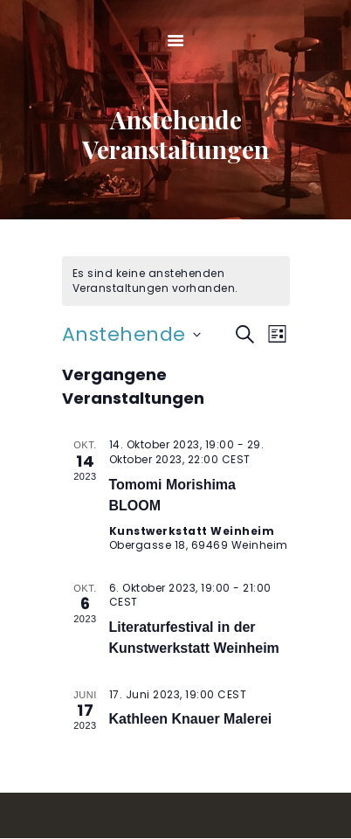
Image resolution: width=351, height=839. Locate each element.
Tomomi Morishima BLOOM (173, 495)
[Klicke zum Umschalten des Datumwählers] (131, 334)
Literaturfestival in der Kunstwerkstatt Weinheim (194, 637)
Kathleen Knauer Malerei (190, 718)
